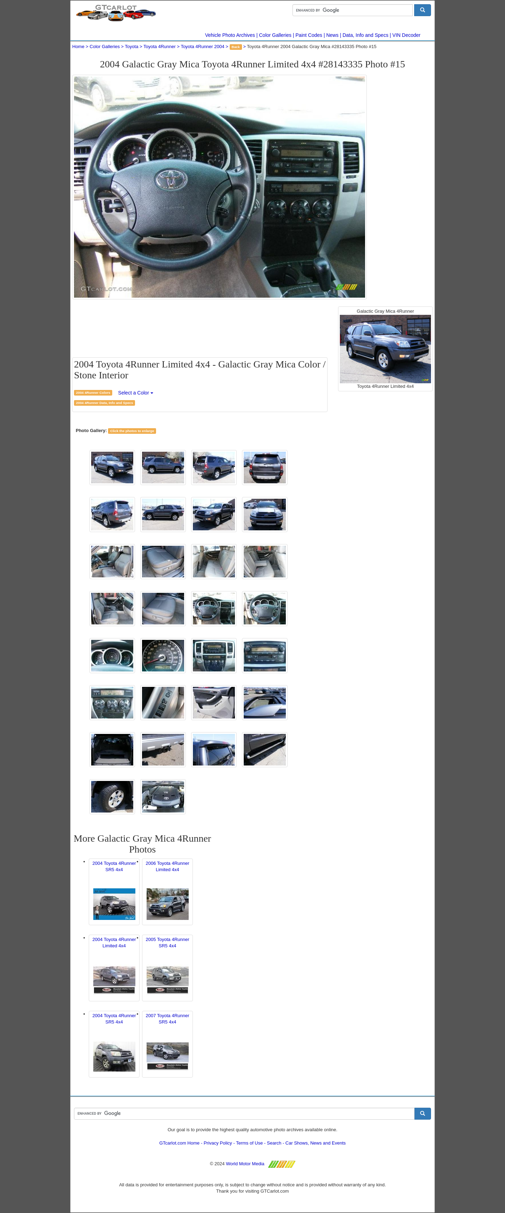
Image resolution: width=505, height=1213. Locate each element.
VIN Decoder (406, 35)
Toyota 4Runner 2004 (202, 46)
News (332, 35)
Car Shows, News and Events (315, 1143)
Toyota (131, 46)
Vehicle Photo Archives (230, 35)
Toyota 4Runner (159, 46)
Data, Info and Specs (366, 35)
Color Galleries (275, 35)
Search (274, 1143)
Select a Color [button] (135, 393)
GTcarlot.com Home (179, 1143)
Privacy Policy (218, 1143)
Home (78, 46)
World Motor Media (245, 1163)
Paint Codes (309, 35)
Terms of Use (249, 1143)
